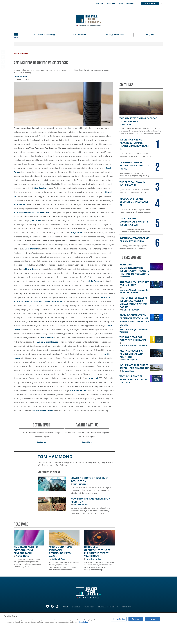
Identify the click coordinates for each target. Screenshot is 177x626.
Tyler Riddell (35, 220)
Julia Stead (94, 281)
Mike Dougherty (40, 188)
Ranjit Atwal (76, 232)
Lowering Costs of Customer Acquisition (89, 480)
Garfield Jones (22, 556)
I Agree (152, 619)
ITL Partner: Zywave (131, 310)
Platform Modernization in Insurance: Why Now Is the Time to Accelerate (134, 269)
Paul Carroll (126, 124)
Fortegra (126, 276)
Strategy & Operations (115, 34)
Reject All (135, 619)
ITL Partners (98, 3)
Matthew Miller (94, 559)
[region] (88, 619)
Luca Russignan (129, 359)
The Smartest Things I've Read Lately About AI (138, 120)
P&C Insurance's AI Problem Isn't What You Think (132, 353)
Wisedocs (123, 332)
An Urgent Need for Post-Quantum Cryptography (26, 550)
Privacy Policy (89, 607)
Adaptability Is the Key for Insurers (134, 284)
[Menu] (19, 34)
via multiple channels (43, 410)
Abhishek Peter (59, 559)
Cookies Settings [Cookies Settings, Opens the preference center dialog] (119, 619)
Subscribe (149, 3)
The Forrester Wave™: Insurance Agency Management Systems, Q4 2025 (133, 302)
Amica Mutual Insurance (48, 342)
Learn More (87, 442)
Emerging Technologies (21, 54)
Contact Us (76, 607)
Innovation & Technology (44, 34)
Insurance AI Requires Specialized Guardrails (134, 367)
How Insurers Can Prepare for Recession (90, 500)
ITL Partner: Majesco (128, 292)
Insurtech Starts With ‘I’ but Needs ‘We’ (32, 212)
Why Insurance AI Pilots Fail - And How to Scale (133, 379)
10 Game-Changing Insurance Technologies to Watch (60, 551)
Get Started (41, 442)
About (65, 607)
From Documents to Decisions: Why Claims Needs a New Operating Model (134, 320)
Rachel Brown (46, 337)
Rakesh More (128, 371)
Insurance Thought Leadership (133, 290)
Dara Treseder (31, 248)
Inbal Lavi (93, 378)
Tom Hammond (21, 76)
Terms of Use (127, 607)
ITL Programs (148, 34)
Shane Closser (31, 269)
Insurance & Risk (80, 34)
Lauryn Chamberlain (53, 301)
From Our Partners (126, 3)
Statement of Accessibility (108, 607)
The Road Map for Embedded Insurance (132, 339)
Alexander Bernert (78, 390)
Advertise (111, 3)
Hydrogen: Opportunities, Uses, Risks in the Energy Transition (97, 551)
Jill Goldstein (19, 204)
